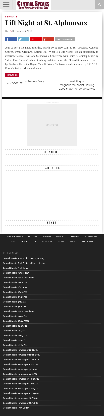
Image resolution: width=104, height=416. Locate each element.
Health (24, 242)
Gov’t (13, 242)
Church (59, 236)
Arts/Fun (32, 236)
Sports (73, 242)
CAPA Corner (15, 82)
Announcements (15, 236)
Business (47, 236)
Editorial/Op (91, 236)
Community (74, 236)
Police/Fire (47, 242)
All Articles (87, 242)
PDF (34, 242)
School (61, 242)
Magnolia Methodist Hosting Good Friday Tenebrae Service (77, 86)
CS (10, 31)
